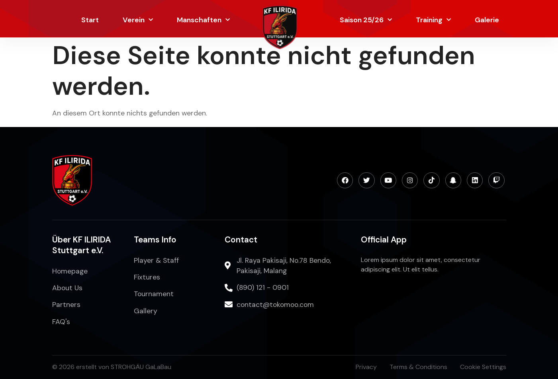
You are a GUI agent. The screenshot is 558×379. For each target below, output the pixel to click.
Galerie (487, 20)
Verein (138, 20)
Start (90, 20)
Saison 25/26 (366, 20)
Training (433, 20)
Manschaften (203, 20)
